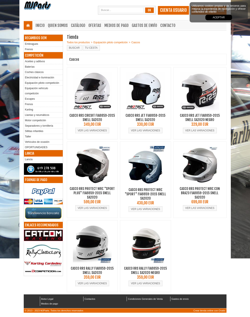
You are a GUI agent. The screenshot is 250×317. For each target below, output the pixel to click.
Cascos (135, 42)
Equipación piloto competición (42, 82)
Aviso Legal (47, 299)
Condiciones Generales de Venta (145, 299)
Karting (29, 109)
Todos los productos (78, 42)
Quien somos (58, 25)
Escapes (30, 98)
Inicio (40, 25)
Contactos (90, 299)
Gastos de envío (144, 25)
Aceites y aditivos (35, 61)
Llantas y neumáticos (37, 115)
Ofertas (94, 25)
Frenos (29, 49)
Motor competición (35, 120)
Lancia (29, 159)
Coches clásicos (34, 72)
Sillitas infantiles (34, 131)
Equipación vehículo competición (36, 91)
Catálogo (78, 25)
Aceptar (219, 17)
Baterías (30, 66)
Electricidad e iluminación (39, 77)
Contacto (167, 25)
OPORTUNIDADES (36, 147)
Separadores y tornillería (39, 125)
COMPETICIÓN (34, 55)
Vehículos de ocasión (37, 141)
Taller (28, 136)
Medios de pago (116, 25)
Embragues (31, 43)
